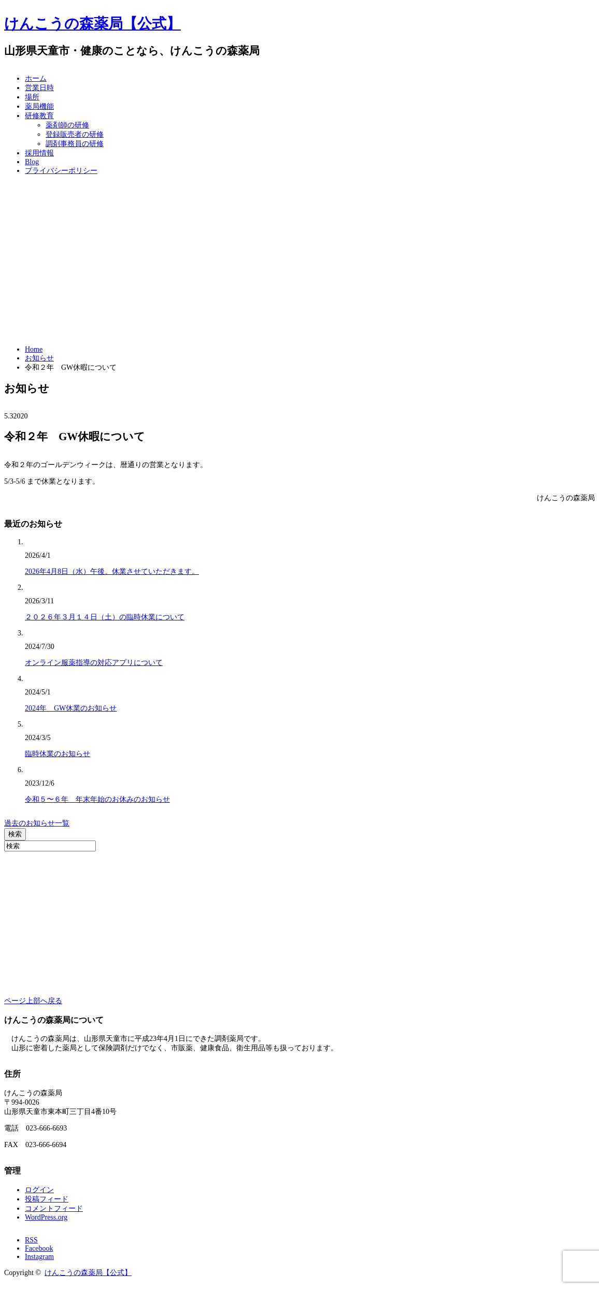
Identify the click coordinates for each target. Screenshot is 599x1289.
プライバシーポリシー (61, 171)
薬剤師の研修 (67, 125)
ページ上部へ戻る (33, 1001)
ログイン (39, 1190)
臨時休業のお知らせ (57, 754)
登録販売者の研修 (75, 134)
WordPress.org (46, 1217)
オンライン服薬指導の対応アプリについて (94, 663)
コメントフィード (54, 1208)
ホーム (36, 78)
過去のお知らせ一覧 (36, 823)
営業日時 (39, 88)
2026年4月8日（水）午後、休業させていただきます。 (112, 571)
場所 (32, 97)
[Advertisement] (299, 260)
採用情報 (39, 153)
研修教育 (39, 116)
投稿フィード (46, 1199)
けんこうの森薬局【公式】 (92, 24)
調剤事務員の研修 (75, 144)
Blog (32, 162)
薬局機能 (39, 106)
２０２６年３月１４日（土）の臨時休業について (104, 617)
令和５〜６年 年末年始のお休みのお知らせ (97, 799)
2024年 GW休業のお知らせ (71, 708)
